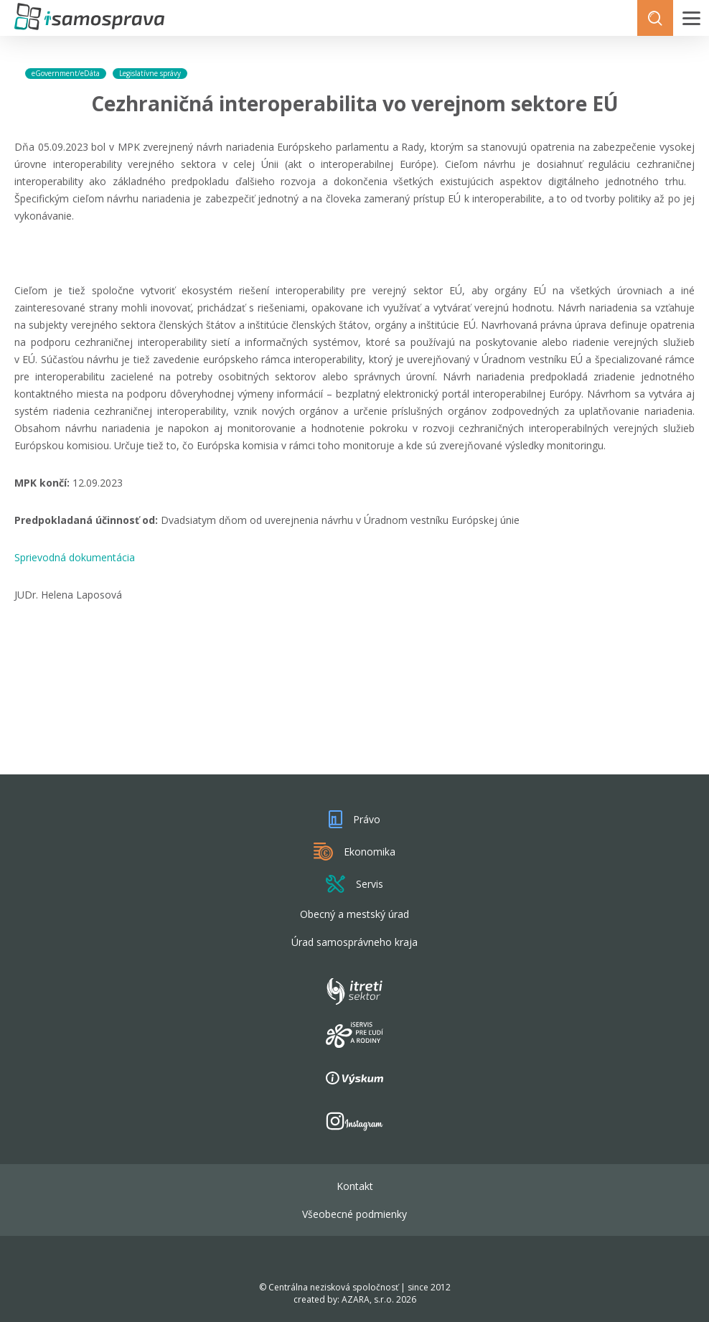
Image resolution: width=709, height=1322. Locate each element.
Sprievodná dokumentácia (74, 557)
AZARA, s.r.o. (368, 1299)
